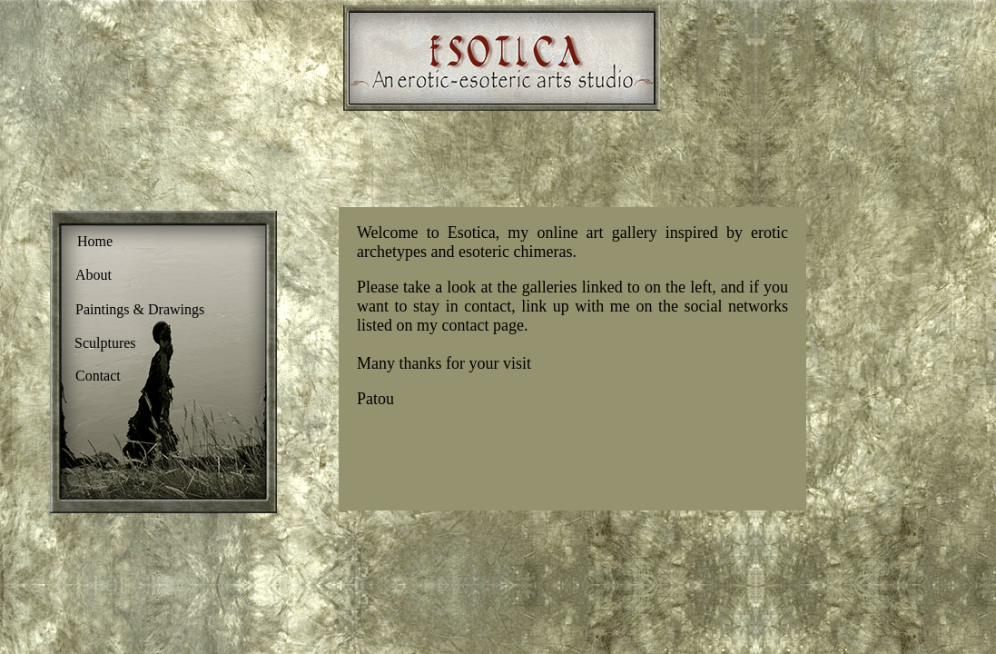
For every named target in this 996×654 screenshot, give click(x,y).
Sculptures (105, 343)
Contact (98, 375)
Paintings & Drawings (139, 309)
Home (95, 241)
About (93, 274)
